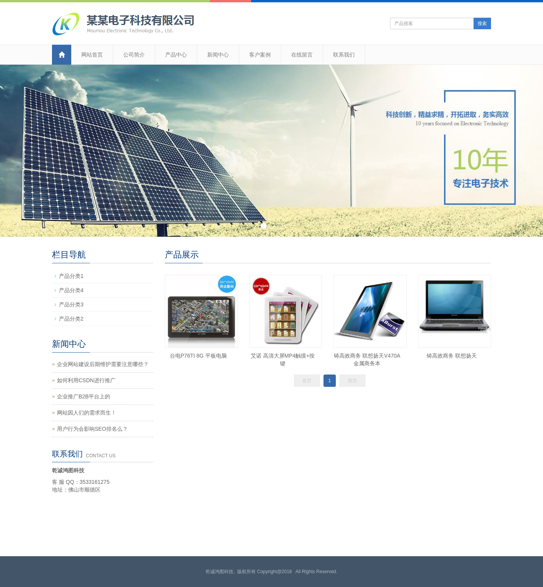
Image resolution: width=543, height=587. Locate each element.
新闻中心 (218, 55)
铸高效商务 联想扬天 (452, 356)
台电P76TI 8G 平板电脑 (198, 356)
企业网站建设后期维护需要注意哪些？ (103, 364)
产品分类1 (71, 276)
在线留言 (302, 55)
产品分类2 (71, 319)
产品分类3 (71, 304)
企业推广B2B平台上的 (83, 396)
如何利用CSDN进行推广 (86, 380)
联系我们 (344, 55)
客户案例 (260, 55)
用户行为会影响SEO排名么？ (92, 429)
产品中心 (176, 55)
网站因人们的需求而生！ (86, 413)
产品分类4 (71, 290)
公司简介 (134, 55)
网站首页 (92, 55)
